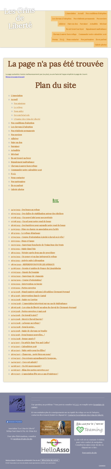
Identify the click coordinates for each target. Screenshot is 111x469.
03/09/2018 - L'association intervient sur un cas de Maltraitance (39, 303)
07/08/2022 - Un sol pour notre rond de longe (31, 221)
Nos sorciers (101, 18)
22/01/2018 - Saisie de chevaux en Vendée (29, 331)
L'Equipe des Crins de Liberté (27, 119)
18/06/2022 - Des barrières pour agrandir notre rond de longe (38, 225)
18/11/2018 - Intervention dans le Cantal (28, 295)
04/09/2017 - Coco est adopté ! (24, 362)
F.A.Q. (62, 39)
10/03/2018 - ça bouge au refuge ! (25, 323)
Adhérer (62, 24)
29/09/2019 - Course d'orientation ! (26, 280)
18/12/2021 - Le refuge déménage (25, 233)
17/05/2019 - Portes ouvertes (23, 288)
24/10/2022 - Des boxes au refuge (25, 209)
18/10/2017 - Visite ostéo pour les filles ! (28, 350)
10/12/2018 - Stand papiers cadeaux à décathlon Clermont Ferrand (40, 291)
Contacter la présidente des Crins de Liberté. (86, 415)
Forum (55, 39)
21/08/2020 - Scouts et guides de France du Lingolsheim (36, 268)
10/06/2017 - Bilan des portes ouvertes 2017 (30, 370)
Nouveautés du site (89, 453)
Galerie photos (100, 45)
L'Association (70, 13)
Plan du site (36, 460)
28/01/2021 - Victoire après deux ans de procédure (33, 252)
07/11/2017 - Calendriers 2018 (24, 346)
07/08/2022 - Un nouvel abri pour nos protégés (31, 217)
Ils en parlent (101, 39)
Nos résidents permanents (83, 18)
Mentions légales (10, 460)
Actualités (94, 24)
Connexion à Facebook (14, 422)
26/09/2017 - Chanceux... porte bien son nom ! (31, 354)
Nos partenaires (87, 39)
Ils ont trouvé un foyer (75, 29)
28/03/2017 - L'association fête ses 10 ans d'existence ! (34, 374)
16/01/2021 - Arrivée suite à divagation (27, 260)
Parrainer (84, 24)
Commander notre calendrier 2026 (92, 34)
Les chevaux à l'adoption (61, 18)
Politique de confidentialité (24, 460)
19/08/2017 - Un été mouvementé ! (26, 366)
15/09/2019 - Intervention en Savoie (26, 284)
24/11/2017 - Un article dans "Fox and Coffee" (30, 342)
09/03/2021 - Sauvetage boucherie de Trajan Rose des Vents (37, 245)
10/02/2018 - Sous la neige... (23, 327)
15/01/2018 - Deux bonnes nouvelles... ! (28, 334)
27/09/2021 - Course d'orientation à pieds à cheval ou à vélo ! (37, 237)
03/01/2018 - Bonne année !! (23, 338)
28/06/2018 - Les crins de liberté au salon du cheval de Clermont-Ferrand (43, 307)
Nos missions (19, 103)
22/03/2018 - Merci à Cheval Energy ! (27, 319)
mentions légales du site (22, 439)
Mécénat (103, 24)
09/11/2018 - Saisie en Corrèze (24, 299)
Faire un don (73, 24)
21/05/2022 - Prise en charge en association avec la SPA (35, 229)
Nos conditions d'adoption (96, 13)
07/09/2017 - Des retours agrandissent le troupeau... (34, 358)
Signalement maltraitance (96, 29)
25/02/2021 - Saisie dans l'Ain (23, 248)
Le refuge (18, 107)
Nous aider (19, 111)
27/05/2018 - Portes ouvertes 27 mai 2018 (28, 311)
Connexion (102, 465)
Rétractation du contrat (50, 460)
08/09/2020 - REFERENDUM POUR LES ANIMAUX (32, 264)
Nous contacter (73, 39)
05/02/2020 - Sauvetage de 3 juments (27, 276)
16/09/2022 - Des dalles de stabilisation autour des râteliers (37, 213)
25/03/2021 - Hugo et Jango (22, 241)
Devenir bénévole (22, 115)
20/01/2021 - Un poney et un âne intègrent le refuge (34, 256)
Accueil (80, 13)
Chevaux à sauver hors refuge (64, 34)
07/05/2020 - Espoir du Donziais (25, 272)
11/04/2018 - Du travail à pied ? (24, 315)
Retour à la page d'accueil (15, 77)
